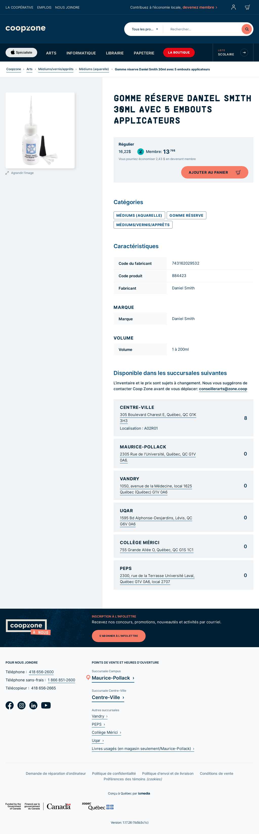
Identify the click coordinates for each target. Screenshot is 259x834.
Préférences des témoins (133, 779)
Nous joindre (67, 7)
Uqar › (98, 740)
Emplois (44, 7)
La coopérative (19, 7)
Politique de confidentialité (114, 773)
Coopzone (13, 69)
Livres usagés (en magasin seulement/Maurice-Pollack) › (143, 748)
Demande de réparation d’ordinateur (56, 773)
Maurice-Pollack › (113, 677)
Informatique (81, 53)
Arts (51, 53)
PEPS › (98, 724)
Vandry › (99, 716)
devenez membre (200, 7)
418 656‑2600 (41, 671)
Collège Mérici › (106, 732)
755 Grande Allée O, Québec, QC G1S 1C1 (156, 549)
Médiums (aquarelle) (94, 69)
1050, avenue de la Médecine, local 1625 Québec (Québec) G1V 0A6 (156, 489)
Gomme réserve (186, 215)
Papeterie (144, 53)
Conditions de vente (216, 773)
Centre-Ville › (108, 697)
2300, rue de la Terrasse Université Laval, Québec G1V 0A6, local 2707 (157, 578)
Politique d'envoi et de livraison (167, 773)
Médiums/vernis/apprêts (55, 69)
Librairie (115, 53)
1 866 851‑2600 (61, 680)
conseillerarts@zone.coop (223, 388)
